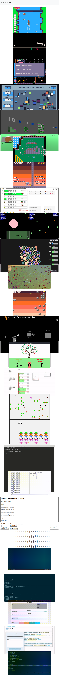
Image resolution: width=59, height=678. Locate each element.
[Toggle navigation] (55, 2)
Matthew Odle (6, 2)
